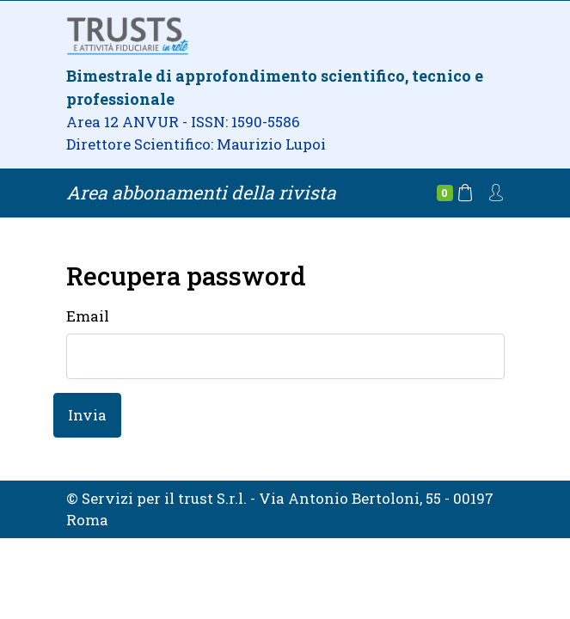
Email (87, 316)
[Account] (496, 191)
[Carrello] (455, 193)
